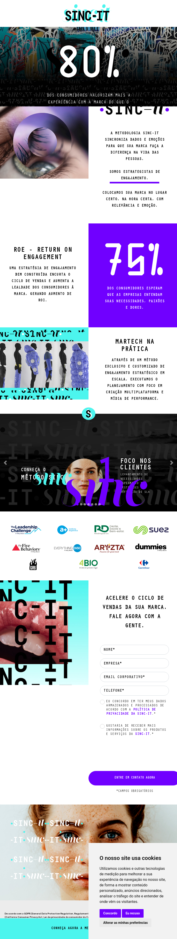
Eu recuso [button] (133, 913)
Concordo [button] (110, 913)
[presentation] (132, 753)
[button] (5, 462)
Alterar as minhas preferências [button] (125, 923)
